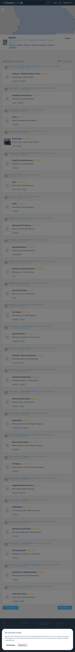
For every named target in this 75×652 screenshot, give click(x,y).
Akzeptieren (22, 645)
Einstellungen (10, 645)
